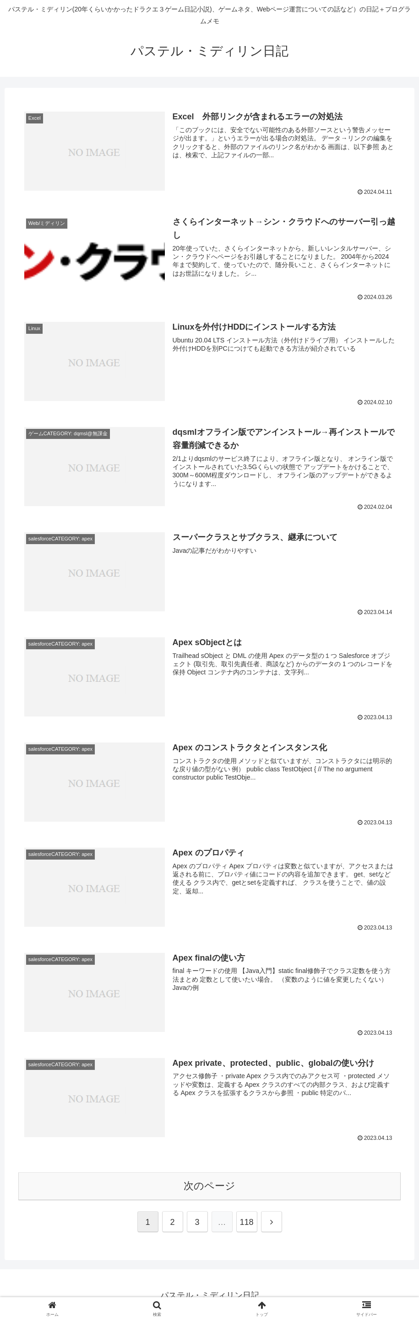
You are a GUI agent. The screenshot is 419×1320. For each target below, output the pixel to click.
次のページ (209, 1184)
